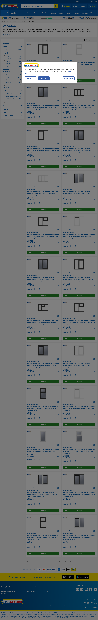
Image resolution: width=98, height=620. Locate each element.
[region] (49, 72)
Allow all (43, 78)
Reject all (30, 78)
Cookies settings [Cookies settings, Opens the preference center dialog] (69, 78)
